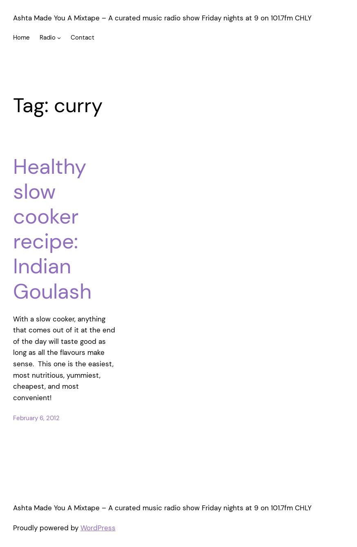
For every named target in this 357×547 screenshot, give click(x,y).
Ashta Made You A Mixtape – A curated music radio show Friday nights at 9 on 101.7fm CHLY (162, 17)
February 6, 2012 (36, 418)
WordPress (98, 527)
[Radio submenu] (59, 38)
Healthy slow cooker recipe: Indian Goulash (52, 229)
